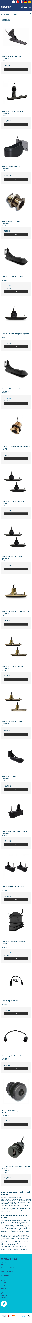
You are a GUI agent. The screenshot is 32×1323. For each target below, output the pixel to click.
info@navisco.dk (5, 1272)
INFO (16, 69)
